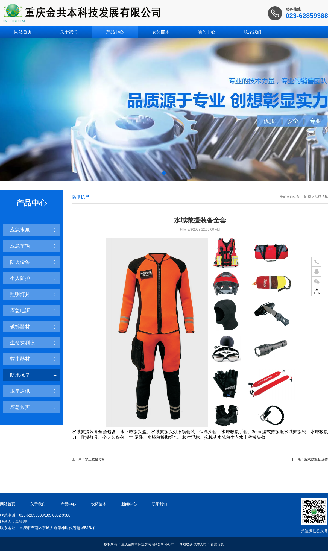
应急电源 (32, 310)
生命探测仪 (32, 342)
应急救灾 (32, 407)
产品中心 (115, 32)
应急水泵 (32, 230)
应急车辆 (32, 246)
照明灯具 (32, 294)
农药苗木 (160, 32)
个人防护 (32, 278)
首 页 (307, 197)
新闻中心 (206, 32)
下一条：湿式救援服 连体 (309, 459)
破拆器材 (32, 326)
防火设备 (32, 262)
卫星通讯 (32, 391)
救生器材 (32, 359)
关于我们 (69, 32)
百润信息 (217, 544)
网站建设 (185, 544)
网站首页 (23, 32)
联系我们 (252, 32)
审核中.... (171, 544)
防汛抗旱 (33, 375)
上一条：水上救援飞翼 (88, 459)
